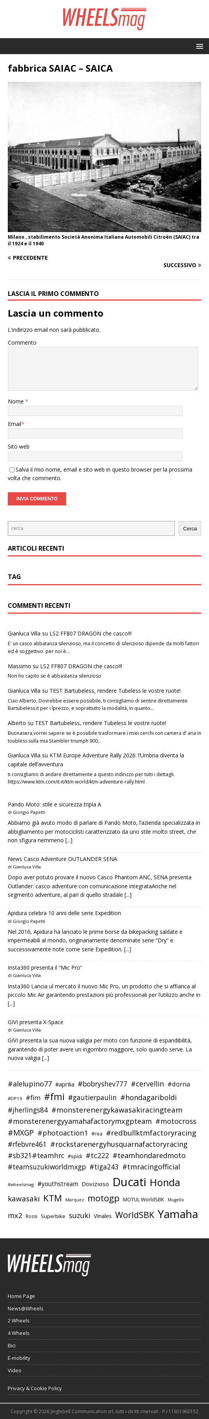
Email (14, 424)
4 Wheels (19, 1332)
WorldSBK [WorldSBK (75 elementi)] (134, 1214)
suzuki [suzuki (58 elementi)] (79, 1215)
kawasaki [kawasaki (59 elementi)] (24, 1199)
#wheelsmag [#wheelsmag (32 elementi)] (21, 1184)
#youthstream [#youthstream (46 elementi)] (57, 1184)
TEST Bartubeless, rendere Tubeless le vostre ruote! (115, 690)
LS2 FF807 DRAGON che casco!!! (90, 633)
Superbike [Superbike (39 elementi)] (53, 1216)
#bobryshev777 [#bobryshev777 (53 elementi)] (102, 1083)
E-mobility (19, 1357)
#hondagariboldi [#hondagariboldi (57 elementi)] (148, 1097)
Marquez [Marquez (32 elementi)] (74, 1199)
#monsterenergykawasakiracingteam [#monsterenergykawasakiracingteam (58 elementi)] (117, 1109)
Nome (16, 401)
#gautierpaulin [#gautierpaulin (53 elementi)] (92, 1097)
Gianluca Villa (24, 633)
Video (14, 1370)
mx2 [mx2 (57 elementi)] (15, 1215)
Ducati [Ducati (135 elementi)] (129, 1182)
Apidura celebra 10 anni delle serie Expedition (64, 913)
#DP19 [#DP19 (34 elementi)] (15, 1098)
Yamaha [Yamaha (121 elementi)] (178, 1213)
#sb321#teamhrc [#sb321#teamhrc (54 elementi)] (36, 1155)
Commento (22, 342)
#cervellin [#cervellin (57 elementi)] (147, 1083)
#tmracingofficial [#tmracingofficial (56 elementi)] (151, 1166)
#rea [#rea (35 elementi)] (96, 1133)
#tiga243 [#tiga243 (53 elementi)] (104, 1166)
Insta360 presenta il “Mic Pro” (45, 967)
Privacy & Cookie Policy (35, 1388)
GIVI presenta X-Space (35, 1022)
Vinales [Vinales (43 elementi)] (103, 1216)
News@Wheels (26, 1308)
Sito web (19, 446)
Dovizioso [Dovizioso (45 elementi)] (95, 1184)
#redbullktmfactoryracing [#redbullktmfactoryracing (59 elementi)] (151, 1133)
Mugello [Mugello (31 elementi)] (176, 1199)
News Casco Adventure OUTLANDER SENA (62, 859)
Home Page (21, 1295)
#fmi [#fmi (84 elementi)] (54, 1096)
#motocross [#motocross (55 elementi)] (176, 1121)
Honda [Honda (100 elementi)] (165, 1182)
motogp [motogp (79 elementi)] (103, 1198)
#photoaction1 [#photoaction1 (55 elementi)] (62, 1132)
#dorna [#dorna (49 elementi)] (178, 1083)
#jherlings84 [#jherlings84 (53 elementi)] (28, 1110)
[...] (68, 840)
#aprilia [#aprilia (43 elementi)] (64, 1084)
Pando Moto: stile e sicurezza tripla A (54, 804)
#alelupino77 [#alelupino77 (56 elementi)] (30, 1083)
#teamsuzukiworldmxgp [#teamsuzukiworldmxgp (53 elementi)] (47, 1166)
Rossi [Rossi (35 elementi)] (31, 1216)
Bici (12, 1345)
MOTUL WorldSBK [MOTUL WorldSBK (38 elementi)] (143, 1199)
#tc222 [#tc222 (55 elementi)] (97, 1155)
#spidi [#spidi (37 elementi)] (75, 1156)
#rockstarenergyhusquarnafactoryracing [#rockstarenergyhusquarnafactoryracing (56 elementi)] (119, 1144)
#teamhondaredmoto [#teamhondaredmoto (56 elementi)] (149, 1155)
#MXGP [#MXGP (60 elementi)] (21, 1133)
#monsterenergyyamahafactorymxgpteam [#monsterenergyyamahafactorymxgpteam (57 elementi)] (80, 1121)
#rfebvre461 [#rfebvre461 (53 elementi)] (27, 1144)
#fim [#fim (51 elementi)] (33, 1097)
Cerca (190, 529)
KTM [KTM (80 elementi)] (52, 1198)
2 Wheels (19, 1320)
